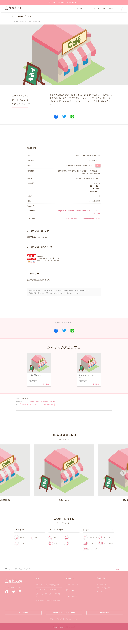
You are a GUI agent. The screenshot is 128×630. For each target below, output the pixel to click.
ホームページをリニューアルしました (47, 588)
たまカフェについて (72, 583)
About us (70, 577)
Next (123, 472)
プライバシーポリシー (71, 618)
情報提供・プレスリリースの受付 (64, 612)
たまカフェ (13, 582)
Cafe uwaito (64, 472)
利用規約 (59, 618)
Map (98, 165)
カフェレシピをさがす (98, 8)
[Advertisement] (64, 135)
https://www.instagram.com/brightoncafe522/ (83, 218)
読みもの (112, 8)
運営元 (52, 618)
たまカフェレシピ (71, 595)
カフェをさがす (81, 8)
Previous (5, 472)
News (38, 577)
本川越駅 (46, 384)
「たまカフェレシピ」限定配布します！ (65, 2)
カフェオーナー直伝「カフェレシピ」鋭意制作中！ (48, 594)
